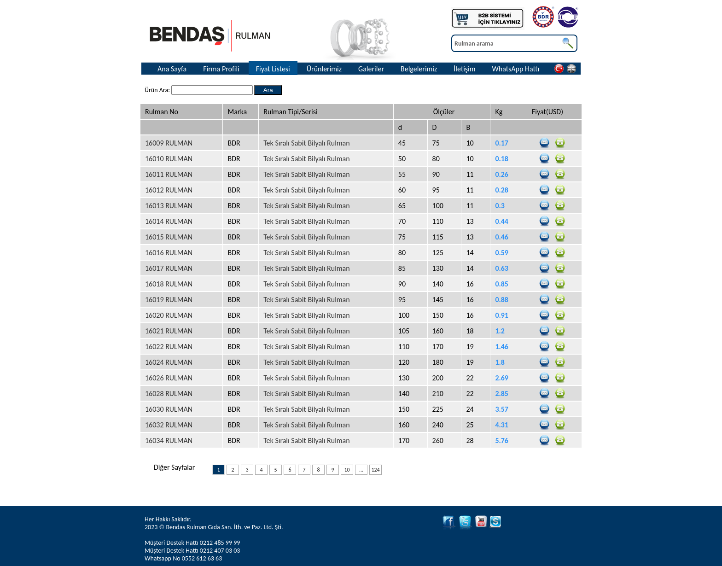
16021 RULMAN (168, 331)
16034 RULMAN (168, 440)
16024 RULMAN (168, 362)
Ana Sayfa (171, 68)
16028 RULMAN (168, 393)
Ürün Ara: (158, 90)
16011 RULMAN (168, 174)
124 (375, 470)
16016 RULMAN (168, 252)
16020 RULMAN (168, 315)
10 (346, 470)
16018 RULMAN (168, 284)
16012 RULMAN (168, 190)
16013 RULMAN (168, 205)
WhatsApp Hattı (516, 68)
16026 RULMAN (168, 377)
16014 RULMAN (168, 221)
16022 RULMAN (168, 346)
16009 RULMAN (168, 143)
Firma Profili (221, 68)
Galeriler (371, 68)
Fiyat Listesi (273, 68)
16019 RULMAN (168, 299)
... (361, 470)
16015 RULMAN (168, 237)
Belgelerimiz (419, 68)
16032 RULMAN (168, 424)
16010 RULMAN (168, 158)
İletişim (464, 68)
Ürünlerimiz (324, 68)
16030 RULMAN (168, 409)
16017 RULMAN (168, 268)
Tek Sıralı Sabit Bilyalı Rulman (306, 143)
